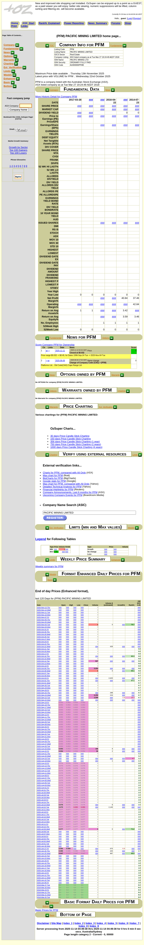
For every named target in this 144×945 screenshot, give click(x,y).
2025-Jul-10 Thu (43, 827)
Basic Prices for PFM (46, 910)
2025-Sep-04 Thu (43, 729)
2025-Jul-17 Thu (43, 814)
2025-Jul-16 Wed (43, 817)
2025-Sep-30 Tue (43, 685)
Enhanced (9, 78)
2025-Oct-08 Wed (43, 671)
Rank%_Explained (49, 23)
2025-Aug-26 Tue (43, 746)
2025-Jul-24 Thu (43, 802)
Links (24, 26)
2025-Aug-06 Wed (44, 780)
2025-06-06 (60, 361)
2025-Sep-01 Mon (43, 736)
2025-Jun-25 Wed (43, 853)
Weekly (8, 74)
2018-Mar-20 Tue (43, 897)
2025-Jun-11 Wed (43, 878)
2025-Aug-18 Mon (43, 761)
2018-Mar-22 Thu (43, 892)
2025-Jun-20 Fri (43, 861)
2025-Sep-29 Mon (43, 688)
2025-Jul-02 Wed (43, 841)
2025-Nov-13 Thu (43, 607)
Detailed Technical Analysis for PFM (62, 486)
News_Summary (97, 23)
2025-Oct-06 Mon (43, 676)
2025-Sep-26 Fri (43, 690)
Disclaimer (43, 923)
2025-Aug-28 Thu (43, 741)
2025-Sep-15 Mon (43, 712)
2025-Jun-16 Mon (43, 870)
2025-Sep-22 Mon (43, 700)
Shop (128, 23)
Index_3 (90, 923)
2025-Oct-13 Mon (43, 663)
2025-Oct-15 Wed (43, 659)
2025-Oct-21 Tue (43, 649)
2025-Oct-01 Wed (43, 683)
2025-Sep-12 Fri (43, 715)
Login (130, 18)
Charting (9, 63)
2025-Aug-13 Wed (44, 768)
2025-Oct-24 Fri (43, 642)
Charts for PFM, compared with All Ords (64, 472)
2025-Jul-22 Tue (43, 807)
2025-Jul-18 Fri (42, 812)
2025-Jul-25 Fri (42, 800)
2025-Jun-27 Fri (43, 848)
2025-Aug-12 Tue (43, 771)
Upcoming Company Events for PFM (62, 495)
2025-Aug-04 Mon (43, 785)
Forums (115, 23)
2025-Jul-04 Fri (42, 836)
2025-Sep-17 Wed (44, 707)
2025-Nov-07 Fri (43, 617)
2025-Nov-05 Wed (44, 622)
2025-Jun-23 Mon (43, 858)
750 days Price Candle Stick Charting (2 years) (75, 444)
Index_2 (78, 923)
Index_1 (67, 923)
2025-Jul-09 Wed (43, 829)
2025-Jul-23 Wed (43, 805)
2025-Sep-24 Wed (44, 695)
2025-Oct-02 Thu (43, 681)
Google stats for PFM (54, 481)
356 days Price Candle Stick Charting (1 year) (75, 441)
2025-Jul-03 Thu (43, 839)
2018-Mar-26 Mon (43, 887)
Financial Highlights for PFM (58, 489)
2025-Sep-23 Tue (43, 698)
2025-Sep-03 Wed (44, 732)
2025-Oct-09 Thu (43, 668)
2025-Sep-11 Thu (43, 717)
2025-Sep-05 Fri (43, 727)
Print (14, 26)
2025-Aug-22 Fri (43, 751)
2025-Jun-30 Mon (43, 846)
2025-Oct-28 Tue (43, 637)
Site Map (56, 923)
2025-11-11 (60, 351)
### (91, 99)
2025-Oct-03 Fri (43, 678)
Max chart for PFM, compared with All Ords (66, 483)
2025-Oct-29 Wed (43, 634)
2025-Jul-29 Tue (43, 795)
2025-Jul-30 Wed (43, 792)
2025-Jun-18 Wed (43, 866)
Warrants (9, 59)
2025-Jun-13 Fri (43, 873)
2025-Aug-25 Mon (43, 749)
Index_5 (112, 923)
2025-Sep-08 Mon (43, 724)
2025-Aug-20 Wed (44, 756)
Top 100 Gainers (18, 150)
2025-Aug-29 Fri (43, 739)
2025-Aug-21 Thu (43, 754)
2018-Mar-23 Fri (43, 890)
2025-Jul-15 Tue (43, 819)
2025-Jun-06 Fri (43, 883)
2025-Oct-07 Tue (43, 673)
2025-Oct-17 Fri (43, 654)
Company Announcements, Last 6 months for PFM (70, 492)
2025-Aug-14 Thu (43, 766)
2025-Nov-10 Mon (43, 615)
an (47, 351)
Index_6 (123, 923)
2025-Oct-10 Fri (43, 666)
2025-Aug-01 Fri (43, 788)
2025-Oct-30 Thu (43, 632)
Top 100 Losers (18, 153)
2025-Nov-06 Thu (43, 620)
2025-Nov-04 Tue (43, 625)
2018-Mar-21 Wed (43, 895)
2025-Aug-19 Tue (43, 758)
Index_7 (134, 923)
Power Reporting (74, 23)
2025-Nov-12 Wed (44, 610)
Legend (40, 539)
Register (137, 18)
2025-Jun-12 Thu (43, 875)
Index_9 (94, 926)
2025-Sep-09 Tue (43, 722)
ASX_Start (28, 23)
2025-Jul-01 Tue (43, 844)
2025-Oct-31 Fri (43, 629)
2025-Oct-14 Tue (43, 661)
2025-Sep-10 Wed (44, 719)
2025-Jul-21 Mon (43, 810)
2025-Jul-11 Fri (42, 824)
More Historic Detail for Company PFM (56, 96)
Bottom (8, 86)
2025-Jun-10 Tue (43, 880)
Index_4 (101, 923)
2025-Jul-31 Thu (43, 790)
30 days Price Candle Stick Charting (69, 435)
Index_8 (83, 926)
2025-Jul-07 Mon (43, 834)
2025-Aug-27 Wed (44, 744)
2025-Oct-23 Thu (43, 644)
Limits (7, 71)
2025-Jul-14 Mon (43, 822)
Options (8, 56)
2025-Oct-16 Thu (43, 656)
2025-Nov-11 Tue (43, 612)
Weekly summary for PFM (49, 566)
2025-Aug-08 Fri (43, 775)
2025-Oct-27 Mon (43, 639)
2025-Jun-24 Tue (43, 856)
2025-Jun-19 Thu (43, 863)
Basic (7, 82)
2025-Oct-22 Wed (43, 646)
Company (9, 44)
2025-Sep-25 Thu (43, 693)
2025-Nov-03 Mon (43, 627)
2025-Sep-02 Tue (43, 734)
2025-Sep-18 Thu (43, 705)
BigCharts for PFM (53, 478)
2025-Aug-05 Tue (43, 783)
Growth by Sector (18, 147)
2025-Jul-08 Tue (43, 831)
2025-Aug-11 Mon (43, 773)
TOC (52, 45)
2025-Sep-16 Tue (43, 710)
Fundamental (11, 48)
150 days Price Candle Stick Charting (70, 438)
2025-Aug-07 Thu (43, 778)
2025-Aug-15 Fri (43, 763)
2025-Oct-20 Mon (43, 651)
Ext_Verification (13, 67)
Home (14, 23)
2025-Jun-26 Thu (43, 851)
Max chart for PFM (53, 475)
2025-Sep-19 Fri (43, 702)
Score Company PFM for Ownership (54, 344)
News (7, 52)
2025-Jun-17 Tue (43, 868)
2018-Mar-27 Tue (43, 885)
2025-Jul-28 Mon (43, 797)
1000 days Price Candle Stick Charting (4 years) (76, 447)
